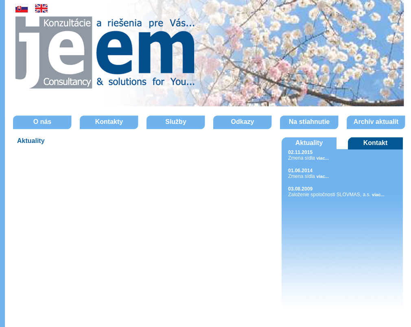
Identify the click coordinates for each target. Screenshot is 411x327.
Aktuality (309, 142)
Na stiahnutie (309, 121)
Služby (175, 121)
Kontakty (109, 121)
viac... (322, 158)
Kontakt (375, 142)
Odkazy (242, 121)
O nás (42, 121)
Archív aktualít (376, 121)
